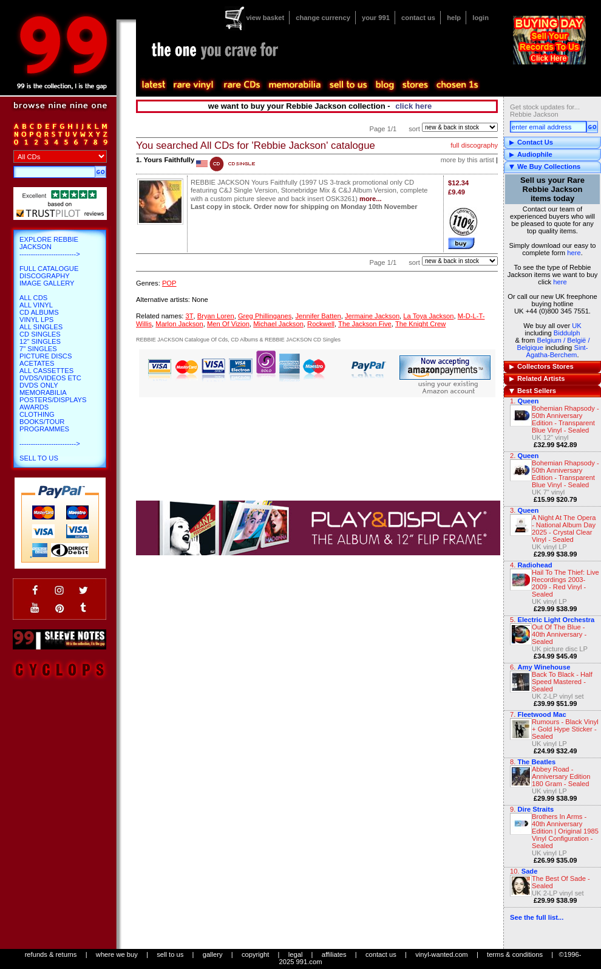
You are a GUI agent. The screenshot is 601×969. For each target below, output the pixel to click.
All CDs (33, 297)
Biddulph (567, 333)
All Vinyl (36, 305)
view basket (265, 17)
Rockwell (320, 323)
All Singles (41, 326)
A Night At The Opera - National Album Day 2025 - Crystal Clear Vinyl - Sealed (564, 528)
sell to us (170, 954)
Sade (529, 871)
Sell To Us (38, 458)
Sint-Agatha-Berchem (557, 351)
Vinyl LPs (36, 319)
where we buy (117, 954)
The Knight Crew (420, 323)
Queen (527, 401)
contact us (418, 17)
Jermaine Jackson (372, 316)
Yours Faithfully (168, 159)
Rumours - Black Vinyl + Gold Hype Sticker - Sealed (565, 729)
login (480, 17)
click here (413, 106)
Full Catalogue (48, 268)
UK (577, 325)
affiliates (334, 954)
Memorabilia (43, 392)
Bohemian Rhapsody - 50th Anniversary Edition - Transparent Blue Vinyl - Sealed (565, 419)
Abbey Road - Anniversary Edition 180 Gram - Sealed (561, 776)
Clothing (37, 414)
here (573, 252)
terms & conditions (515, 954)
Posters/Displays (52, 399)
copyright (255, 954)
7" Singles (38, 348)
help (454, 17)
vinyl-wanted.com (441, 954)
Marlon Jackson (179, 323)
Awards (34, 407)
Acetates (36, 363)
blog (384, 85)
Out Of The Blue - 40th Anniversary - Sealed (559, 634)
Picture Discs (45, 356)
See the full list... (536, 917)
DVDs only (38, 385)
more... (370, 198)
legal (295, 954)
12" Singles (40, 341)
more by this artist (467, 159)
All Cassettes (46, 370)
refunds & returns (51, 954)
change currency (323, 17)
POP (169, 283)
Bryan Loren (215, 316)
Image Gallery (47, 283)
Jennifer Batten (318, 316)
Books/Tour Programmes (44, 425)
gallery (213, 954)
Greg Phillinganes (264, 316)
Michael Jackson (278, 323)
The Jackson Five (365, 323)
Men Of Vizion (228, 323)
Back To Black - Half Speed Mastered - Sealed (562, 682)
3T (189, 316)
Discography (44, 275)
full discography (474, 145)
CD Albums (39, 312)
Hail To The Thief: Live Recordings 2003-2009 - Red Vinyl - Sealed (565, 583)
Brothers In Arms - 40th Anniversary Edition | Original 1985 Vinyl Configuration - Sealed (565, 831)
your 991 (376, 17)
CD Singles (40, 334)
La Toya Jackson (428, 316)
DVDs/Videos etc (50, 378)
